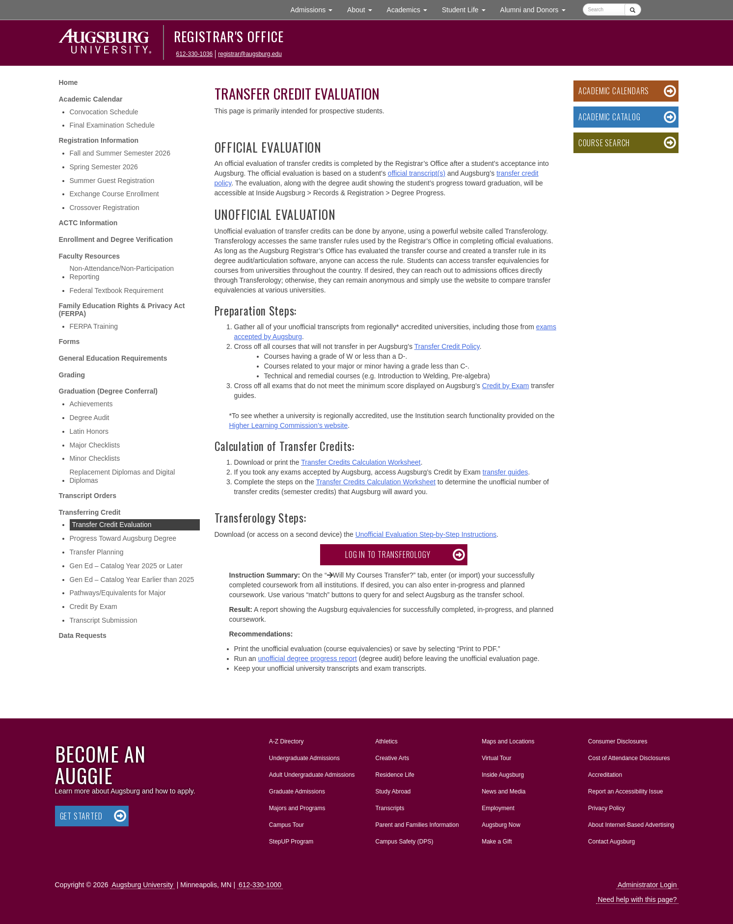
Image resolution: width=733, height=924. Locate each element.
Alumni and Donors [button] (536, 9)
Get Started (81, 816)
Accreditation (605, 774)
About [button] (363, 12)
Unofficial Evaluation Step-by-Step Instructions (426, 534)
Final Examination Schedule (112, 125)
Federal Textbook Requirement (116, 290)
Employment (498, 808)
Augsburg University (142, 885)
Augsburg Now (501, 824)
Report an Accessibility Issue (625, 791)
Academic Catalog (609, 117)
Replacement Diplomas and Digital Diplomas (122, 476)
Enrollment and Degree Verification (116, 239)
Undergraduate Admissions (304, 758)
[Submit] (632, 9)
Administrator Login (647, 885)
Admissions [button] (315, 9)
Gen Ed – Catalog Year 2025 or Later (126, 566)
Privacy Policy (606, 808)
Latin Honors (89, 431)
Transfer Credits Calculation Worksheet (361, 462)
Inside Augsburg (503, 774)
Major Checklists (95, 445)
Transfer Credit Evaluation (112, 524)
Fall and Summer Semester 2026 (120, 153)
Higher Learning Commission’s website (288, 425)
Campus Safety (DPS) (404, 841)
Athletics (386, 741)
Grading (72, 375)
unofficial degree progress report (307, 658)
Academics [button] (410, 9)
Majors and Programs (297, 806)
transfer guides (505, 472)
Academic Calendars (613, 91)
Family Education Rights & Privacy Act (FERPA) (122, 310)
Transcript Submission (103, 620)
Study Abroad (392, 791)
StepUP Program (291, 841)
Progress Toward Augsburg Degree (123, 538)
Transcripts (389, 808)
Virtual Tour (496, 758)
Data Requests (83, 635)
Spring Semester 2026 (104, 167)
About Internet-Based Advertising (631, 824)
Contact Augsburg (611, 841)
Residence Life (394, 774)
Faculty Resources (89, 256)
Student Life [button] (467, 9)
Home (68, 82)
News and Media (503, 791)
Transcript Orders (88, 496)
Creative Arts (392, 758)
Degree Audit (89, 418)
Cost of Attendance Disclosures (629, 758)
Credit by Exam (505, 386)
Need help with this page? (637, 899)
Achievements (91, 404)
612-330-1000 (260, 885)
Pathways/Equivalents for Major (118, 593)
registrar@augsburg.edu (250, 54)
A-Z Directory (286, 741)
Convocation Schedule (104, 112)
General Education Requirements (113, 358)
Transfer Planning (97, 552)
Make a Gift (497, 841)
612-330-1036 (194, 54)
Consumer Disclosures (618, 741)
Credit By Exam (93, 606)
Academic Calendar (91, 99)
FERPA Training (94, 326)
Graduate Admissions (297, 791)
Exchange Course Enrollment (114, 194)
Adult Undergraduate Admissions (312, 774)
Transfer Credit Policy (447, 346)
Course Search (604, 143)
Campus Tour (286, 824)
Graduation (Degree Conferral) (108, 391)
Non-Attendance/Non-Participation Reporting (122, 272)
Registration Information (99, 140)
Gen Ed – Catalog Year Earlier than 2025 (132, 579)
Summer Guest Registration (112, 181)
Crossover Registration (104, 207)
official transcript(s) (416, 173)
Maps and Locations (508, 741)
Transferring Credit (90, 512)
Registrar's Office (229, 36)
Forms (69, 341)
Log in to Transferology (387, 554)
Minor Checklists (95, 458)
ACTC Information (88, 223)
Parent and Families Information (417, 824)
